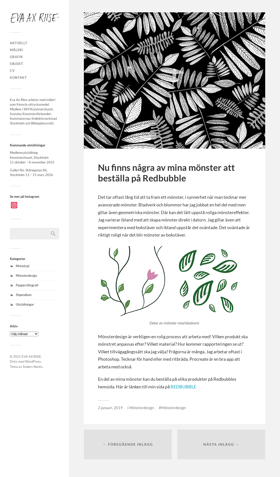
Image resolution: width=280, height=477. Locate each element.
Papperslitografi (27, 285)
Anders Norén (32, 367)
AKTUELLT (18, 43)
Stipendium (24, 295)
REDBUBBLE (183, 386)
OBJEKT (16, 64)
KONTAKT (18, 78)
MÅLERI (16, 50)
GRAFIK (16, 57)
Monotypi (22, 266)
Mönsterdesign (26, 276)
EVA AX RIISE (31, 356)
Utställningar (25, 304)
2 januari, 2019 (110, 407)
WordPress (33, 361)
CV (12, 71)
